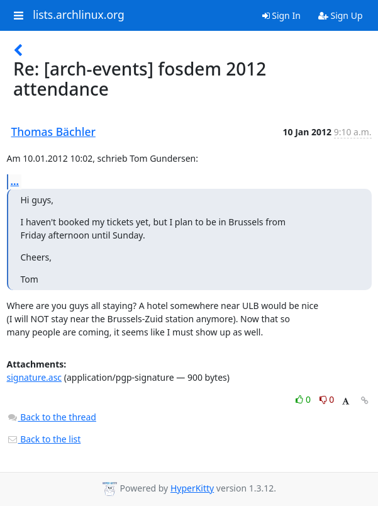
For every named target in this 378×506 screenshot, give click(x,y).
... (15, 181)
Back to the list (44, 439)
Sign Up (340, 15)
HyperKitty (192, 488)
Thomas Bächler (53, 131)
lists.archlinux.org (79, 15)
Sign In (281, 15)
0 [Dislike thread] (327, 399)
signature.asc (34, 377)
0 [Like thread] (304, 399)
